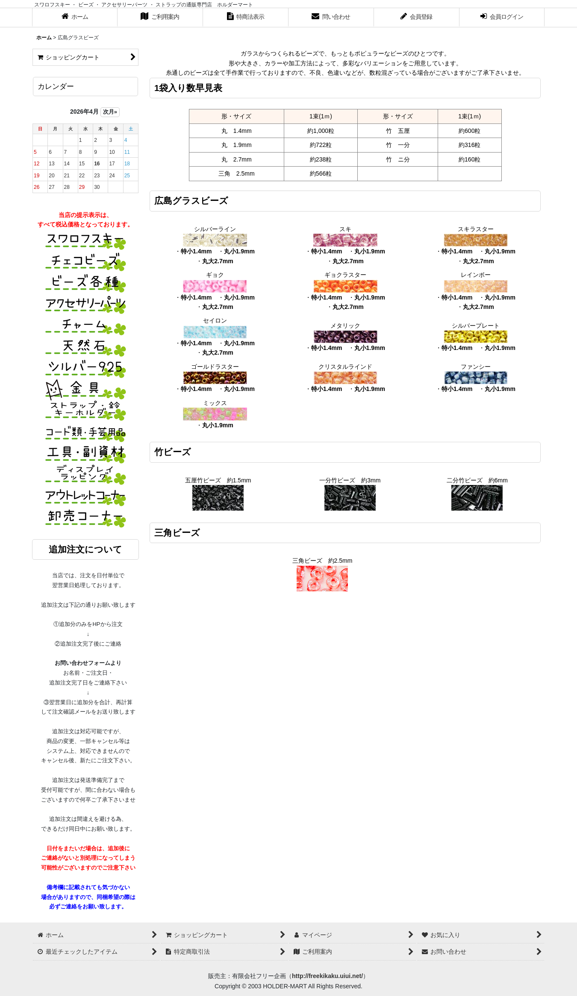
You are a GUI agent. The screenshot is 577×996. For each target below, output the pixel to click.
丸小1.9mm (239, 251)
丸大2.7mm (217, 261)
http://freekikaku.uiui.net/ (327, 975)
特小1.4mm (196, 251)
